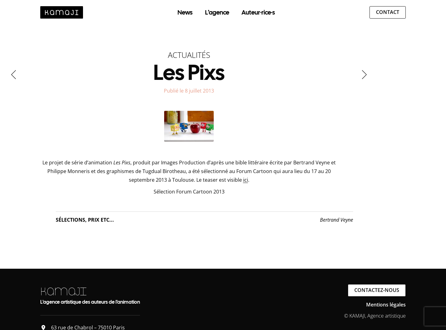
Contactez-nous (376, 290)
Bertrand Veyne (336, 219)
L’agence (217, 12)
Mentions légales (386, 304)
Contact (387, 12)
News (185, 12)
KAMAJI (63, 291)
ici (245, 179)
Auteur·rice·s (258, 12)
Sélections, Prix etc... (85, 219)
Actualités (189, 55)
